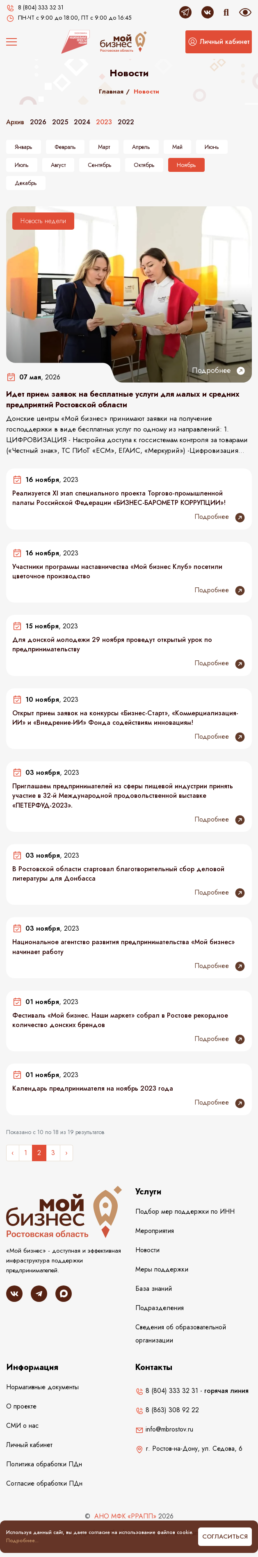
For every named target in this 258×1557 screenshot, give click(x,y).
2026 (38, 122)
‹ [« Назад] (12, 1152)
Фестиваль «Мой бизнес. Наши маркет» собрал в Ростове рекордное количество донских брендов (120, 1020)
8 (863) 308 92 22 (167, 1410)
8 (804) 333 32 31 (166, 1390)
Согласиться (225, 1536)
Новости (147, 1250)
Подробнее (219, 370)
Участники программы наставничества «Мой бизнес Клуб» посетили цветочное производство (117, 571)
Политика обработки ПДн (44, 1464)
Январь (23, 147)
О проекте (21, 1406)
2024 (82, 122)
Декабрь (26, 183)
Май (177, 147)
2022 (126, 122)
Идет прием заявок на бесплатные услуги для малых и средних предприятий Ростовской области (123, 399)
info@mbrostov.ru (164, 1429)
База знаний (153, 1288)
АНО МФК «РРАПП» (125, 1516)
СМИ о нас (22, 1425)
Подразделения (159, 1308)
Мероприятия (154, 1230)
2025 (60, 122)
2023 (104, 122)
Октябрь (144, 165)
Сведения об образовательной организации (180, 1333)
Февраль (65, 147)
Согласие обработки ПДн (44, 1483)
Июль (22, 165)
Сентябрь (100, 165)
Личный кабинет (29, 1445)
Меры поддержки (161, 1269)
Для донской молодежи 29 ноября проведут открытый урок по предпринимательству (112, 644)
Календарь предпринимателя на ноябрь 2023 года (92, 1088)
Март (104, 147)
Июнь (212, 147)
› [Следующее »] (66, 1152)
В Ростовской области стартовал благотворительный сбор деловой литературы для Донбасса (118, 873)
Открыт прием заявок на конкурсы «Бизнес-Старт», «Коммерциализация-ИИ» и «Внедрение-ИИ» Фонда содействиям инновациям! (125, 717)
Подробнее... (22, 1540)
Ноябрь (186, 165)
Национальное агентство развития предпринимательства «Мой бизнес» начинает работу (123, 946)
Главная (111, 91)
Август (58, 165)
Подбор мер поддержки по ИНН (185, 1211)
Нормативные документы (42, 1387)
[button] (218, 41)
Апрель (141, 147)
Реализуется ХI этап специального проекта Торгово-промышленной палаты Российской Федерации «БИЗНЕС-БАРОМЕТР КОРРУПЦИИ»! (119, 498)
